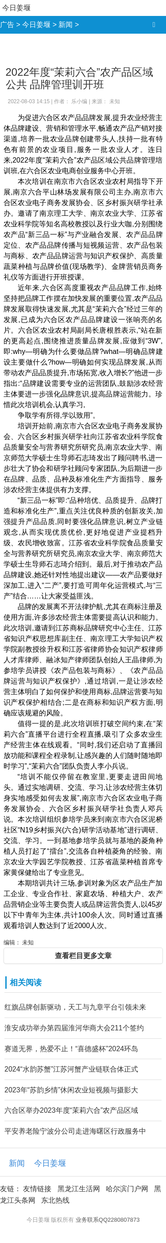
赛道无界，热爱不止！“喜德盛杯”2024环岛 (71, 1049)
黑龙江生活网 (79, 1189)
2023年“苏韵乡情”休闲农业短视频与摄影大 (71, 1090)
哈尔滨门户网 (127, 1189)
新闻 (65, 24)
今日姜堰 (16, 8)
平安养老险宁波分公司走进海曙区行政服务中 (75, 1131)
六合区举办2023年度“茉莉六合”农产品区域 (71, 1110)
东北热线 (55, 1200)
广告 (7, 24)
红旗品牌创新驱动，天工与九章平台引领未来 (75, 1007)
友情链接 (37, 1189)
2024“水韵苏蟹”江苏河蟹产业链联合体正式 (71, 1069)
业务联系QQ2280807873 (108, 1219)
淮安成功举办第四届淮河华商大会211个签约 (74, 1028)
